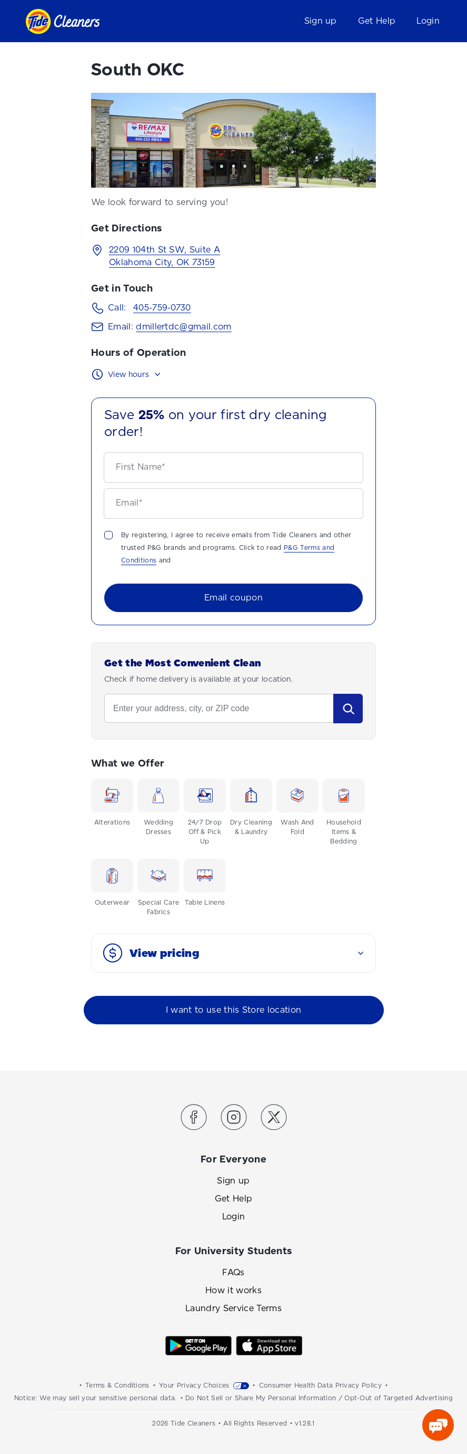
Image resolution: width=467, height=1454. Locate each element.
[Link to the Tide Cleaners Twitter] (274, 1119)
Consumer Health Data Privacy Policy (320, 1385)
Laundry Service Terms (233, 1308)
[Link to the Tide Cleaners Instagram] (234, 1119)
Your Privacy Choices (194, 1385)
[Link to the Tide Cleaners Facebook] (193, 1119)
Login (428, 21)
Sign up (320, 21)
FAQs (233, 1272)
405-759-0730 (162, 308)
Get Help (377, 21)
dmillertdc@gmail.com (183, 327)
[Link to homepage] (62, 21)
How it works (233, 1290)
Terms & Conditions (117, 1385)
